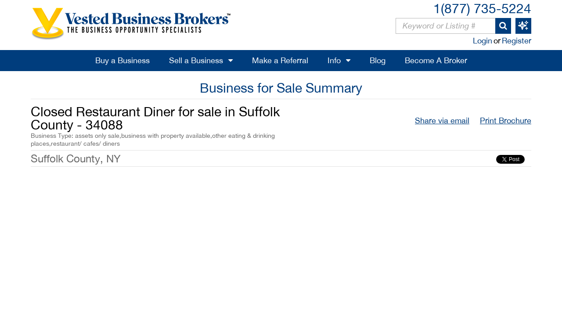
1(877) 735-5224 (482, 8)
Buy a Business (122, 60)
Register (516, 40)
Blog (377, 60)
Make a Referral (280, 60)
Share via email (442, 120)
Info (334, 60)
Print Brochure (505, 120)
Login (482, 40)
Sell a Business (196, 60)
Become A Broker (436, 60)
